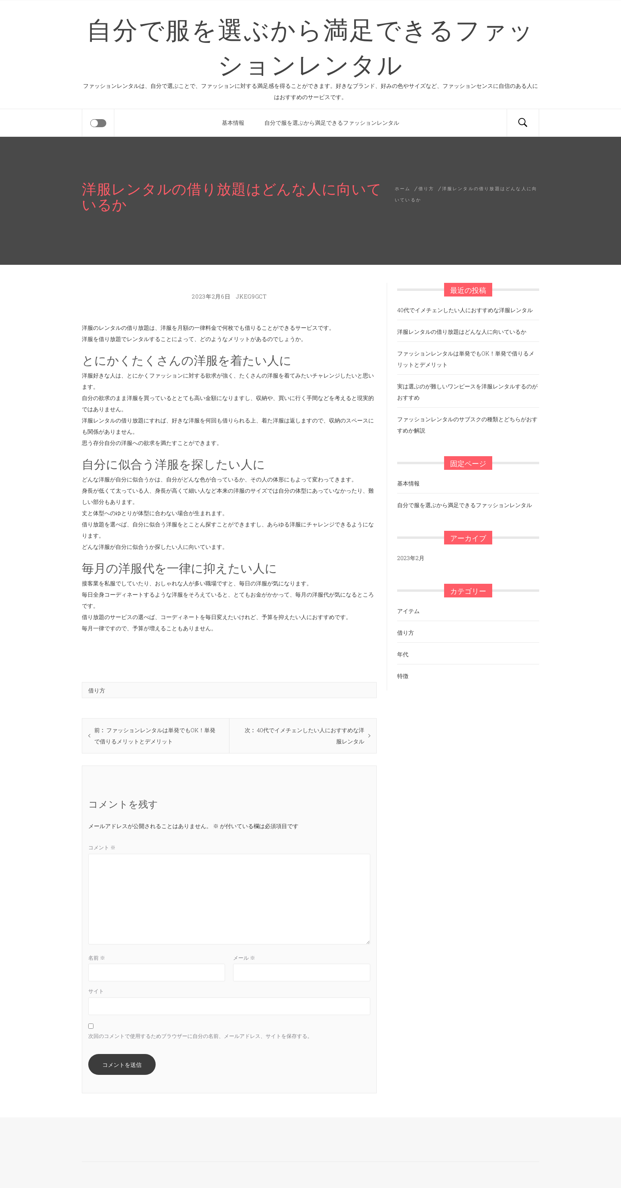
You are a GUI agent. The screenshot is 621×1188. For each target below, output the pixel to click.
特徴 (402, 676)
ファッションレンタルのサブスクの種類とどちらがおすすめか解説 (467, 424)
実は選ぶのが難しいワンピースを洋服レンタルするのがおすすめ (467, 391)
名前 (96, 957)
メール (244, 957)
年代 (402, 654)
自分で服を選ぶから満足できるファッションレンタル (310, 45)
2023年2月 (410, 558)
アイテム (408, 611)
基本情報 (233, 122)
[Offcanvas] (98, 123)
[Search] (523, 122)
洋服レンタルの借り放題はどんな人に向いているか (461, 331)
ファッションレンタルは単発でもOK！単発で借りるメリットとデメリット (465, 358)
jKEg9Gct (251, 296)
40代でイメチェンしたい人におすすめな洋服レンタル (465, 310)
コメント (102, 847)
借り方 (96, 690)
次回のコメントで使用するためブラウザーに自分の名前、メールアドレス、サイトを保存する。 (200, 1036)
